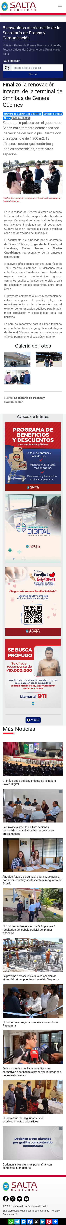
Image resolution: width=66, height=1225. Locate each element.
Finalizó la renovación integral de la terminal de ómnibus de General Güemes (32, 94)
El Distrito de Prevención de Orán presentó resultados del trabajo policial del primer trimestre (29, 930)
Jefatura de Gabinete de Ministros (22, 114)
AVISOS (33, 720)
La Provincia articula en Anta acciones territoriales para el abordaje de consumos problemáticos (29, 830)
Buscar (33, 74)
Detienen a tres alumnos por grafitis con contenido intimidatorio (27, 1166)
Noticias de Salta (52, 114)
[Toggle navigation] (60, 6)
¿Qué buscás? (11, 60)
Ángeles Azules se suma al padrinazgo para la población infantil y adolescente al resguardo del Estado (32, 880)
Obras (7, 118)
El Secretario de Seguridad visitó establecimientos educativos (23, 1119)
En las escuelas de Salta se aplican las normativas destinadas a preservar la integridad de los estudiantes (32, 1072)
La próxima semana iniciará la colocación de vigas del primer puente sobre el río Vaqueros (31, 977)
